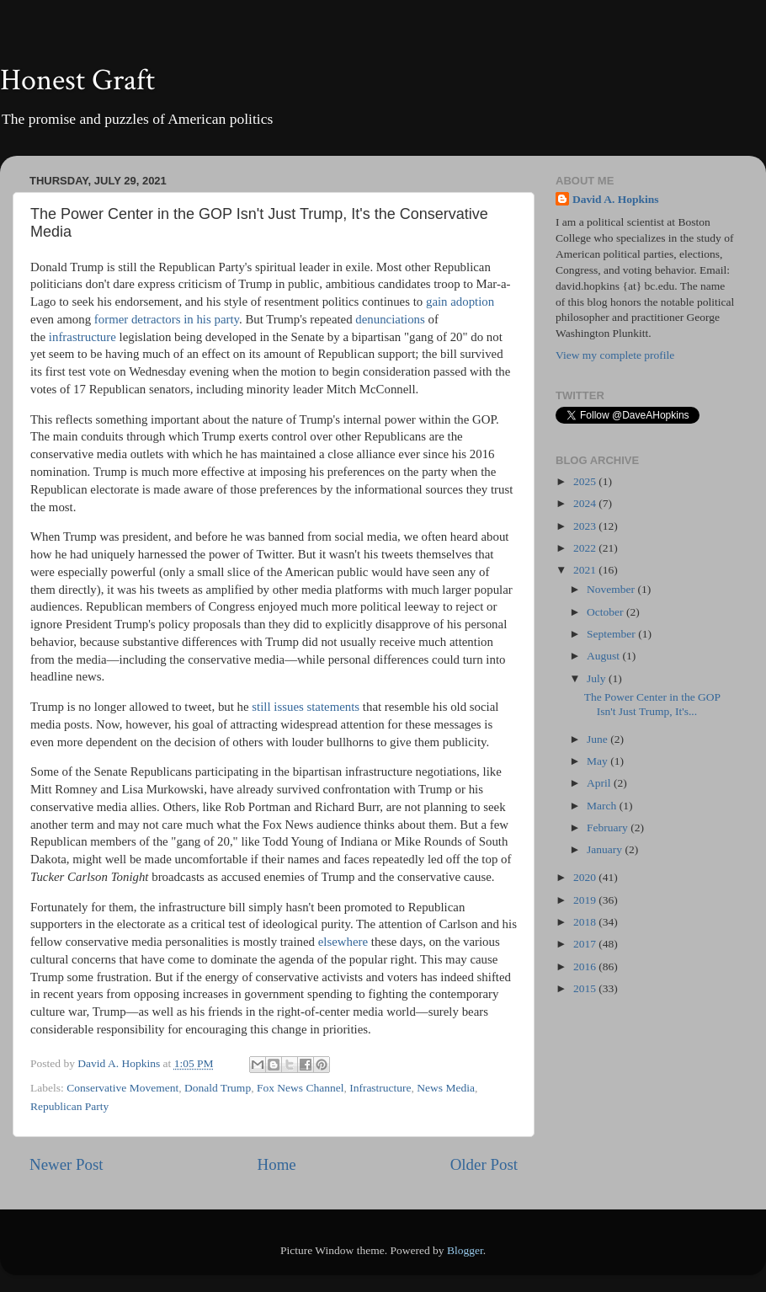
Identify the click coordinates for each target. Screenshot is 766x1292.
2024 (585, 503)
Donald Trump (217, 1087)
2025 (585, 481)
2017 (585, 943)
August (604, 655)
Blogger (465, 1250)
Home (277, 1164)
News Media (446, 1087)
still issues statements (305, 706)
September (612, 633)
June (598, 739)
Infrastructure (380, 1087)
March (603, 805)
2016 (585, 966)
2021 (585, 569)
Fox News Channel (300, 1087)
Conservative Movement (122, 1087)
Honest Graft (77, 80)
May (598, 761)
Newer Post (66, 1164)
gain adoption (460, 301)
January (606, 849)
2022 (585, 548)
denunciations (389, 319)
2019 (585, 900)
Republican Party (69, 1106)
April (600, 783)
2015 (585, 988)
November (612, 589)
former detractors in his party (166, 319)
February (608, 827)
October (606, 612)
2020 (585, 877)
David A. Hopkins (615, 199)
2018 (585, 922)
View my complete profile (615, 355)
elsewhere (343, 941)
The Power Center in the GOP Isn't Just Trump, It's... (652, 704)
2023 (585, 526)
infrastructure (82, 337)
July (598, 678)
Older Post (484, 1164)
